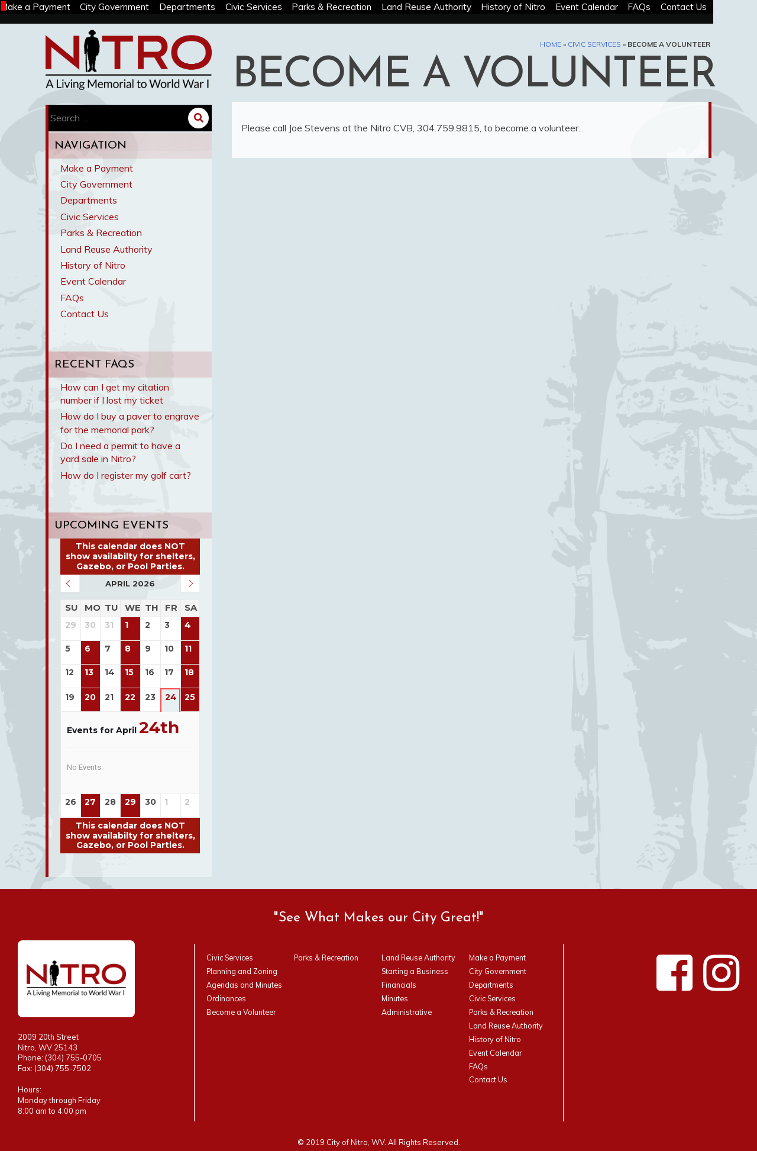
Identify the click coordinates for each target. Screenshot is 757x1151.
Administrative (407, 1012)
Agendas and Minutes (246, 984)
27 (90, 802)
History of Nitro (544, 7)
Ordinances (227, 998)
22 (130, 697)
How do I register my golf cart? (125, 475)
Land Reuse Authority (453, 7)
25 (190, 697)
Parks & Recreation (355, 7)
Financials (399, 984)
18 (190, 673)
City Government (128, 7)
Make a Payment (44, 7)
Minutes (395, 998)
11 (188, 649)
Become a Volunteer (243, 1012)
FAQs (677, 7)
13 (89, 673)
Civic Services (273, 7)
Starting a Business (416, 971)
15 (129, 673)
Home (550, 44)
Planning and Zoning (244, 971)
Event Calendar (621, 7)
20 (90, 697)
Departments (204, 7)
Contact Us (724, 7)
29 (130, 802)
